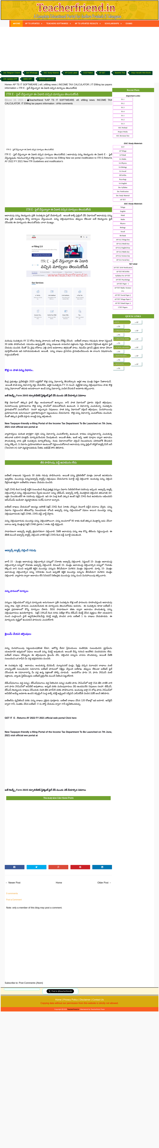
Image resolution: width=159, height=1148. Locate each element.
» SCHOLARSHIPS (121, 347)
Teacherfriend (35, 100)
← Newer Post (12, 882)
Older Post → (104, 882)
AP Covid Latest (71, 73)
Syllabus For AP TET (122, 276)
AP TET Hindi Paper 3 (123, 303)
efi (77, 100)
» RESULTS (119, 364)
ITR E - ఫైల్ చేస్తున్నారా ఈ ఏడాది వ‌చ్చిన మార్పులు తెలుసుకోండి (42, 94)
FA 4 (122, 112)
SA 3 (123, 124)
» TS (118, 326)
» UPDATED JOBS (121, 339)
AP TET (123, 200)
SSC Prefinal (122, 128)
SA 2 (123, 120)
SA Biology (123, 167)
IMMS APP (27, 79)
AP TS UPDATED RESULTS (86, 24)
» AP (136, 322)
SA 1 (123, 116)
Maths (123, 219)
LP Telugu (122, 151)
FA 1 (122, 99)
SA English (123, 183)
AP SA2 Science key (123, 256)
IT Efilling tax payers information (37, 103)
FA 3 (122, 107)
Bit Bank (123, 236)
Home (59, 882)
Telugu (122, 207)
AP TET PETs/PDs (122, 272)
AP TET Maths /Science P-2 (122, 289)
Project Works (123, 132)
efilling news (88, 100)
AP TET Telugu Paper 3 (122, 299)
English (122, 211)
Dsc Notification (123, 191)
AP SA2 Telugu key (123, 240)
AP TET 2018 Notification (123, 268)
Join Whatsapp (31, 73)
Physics (122, 223)
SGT (122, 147)
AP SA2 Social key (122, 260)
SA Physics (123, 163)
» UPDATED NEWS (122, 330)
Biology (123, 228)
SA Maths (122, 159)
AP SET (102, 73)
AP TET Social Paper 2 (123, 295)
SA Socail (122, 171)
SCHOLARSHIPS (112, 24)
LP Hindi (123, 155)
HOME (16, 24)
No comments (65, 103)
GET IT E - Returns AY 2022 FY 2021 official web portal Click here (41, 718)
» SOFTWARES (120, 356)
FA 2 (122, 103)
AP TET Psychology (123, 280)
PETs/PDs (122, 175)
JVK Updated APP (10, 79)
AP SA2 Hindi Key (122, 244)
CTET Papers (122, 307)
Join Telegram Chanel (11, 73)
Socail (123, 232)
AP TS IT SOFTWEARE (60, 100)
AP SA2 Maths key (122, 252)
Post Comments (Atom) (31, 983)
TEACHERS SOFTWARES (57, 24)
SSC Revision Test (122, 136)
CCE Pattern (88, 73)
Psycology (122, 179)
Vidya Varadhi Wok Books (141, 73)
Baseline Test (120, 73)
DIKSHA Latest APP (46, 79)
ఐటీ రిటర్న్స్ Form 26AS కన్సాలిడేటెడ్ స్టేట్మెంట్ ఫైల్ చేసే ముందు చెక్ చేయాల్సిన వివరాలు (45, 395)
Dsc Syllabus (122, 187)
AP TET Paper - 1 (123, 284)
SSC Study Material (51, 73)
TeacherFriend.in (73, 1009)
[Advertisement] (79, 48)
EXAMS (129, 24)
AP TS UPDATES (32, 24)
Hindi (123, 215)
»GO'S (116, 322)
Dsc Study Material (122, 196)
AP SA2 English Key (122, 248)
